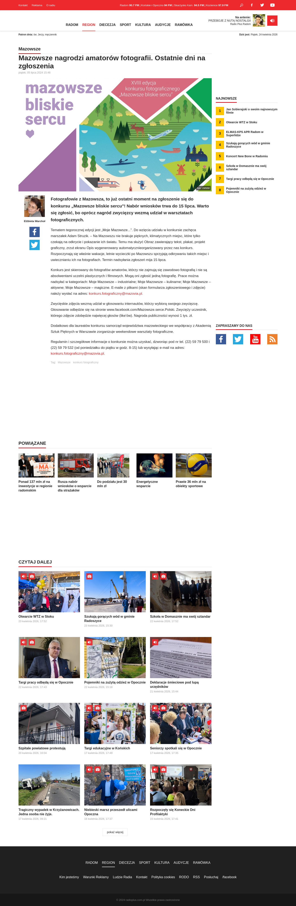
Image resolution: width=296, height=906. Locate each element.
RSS (196, 877)
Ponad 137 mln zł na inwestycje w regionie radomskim (36, 472)
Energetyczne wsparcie (154, 470)
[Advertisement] (131, 392)
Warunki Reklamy (96, 877)
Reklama (37, 5)
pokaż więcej (115, 832)
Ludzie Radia (122, 877)
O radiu (50, 5)
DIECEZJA (107, 25)
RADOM (72, 25)
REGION (88, 25)
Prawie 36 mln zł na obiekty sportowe (194, 470)
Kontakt (23, 5)
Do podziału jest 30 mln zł (115, 470)
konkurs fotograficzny (85, 362)
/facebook (229, 877)
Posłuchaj (211, 877)
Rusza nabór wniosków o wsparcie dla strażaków (76, 472)
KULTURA (143, 25)
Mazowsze (64, 362)
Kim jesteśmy (69, 877)
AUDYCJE (163, 25)
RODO (184, 877)
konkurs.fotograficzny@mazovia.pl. (116, 294)
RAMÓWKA (184, 25)
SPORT (125, 25)
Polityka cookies (163, 877)
